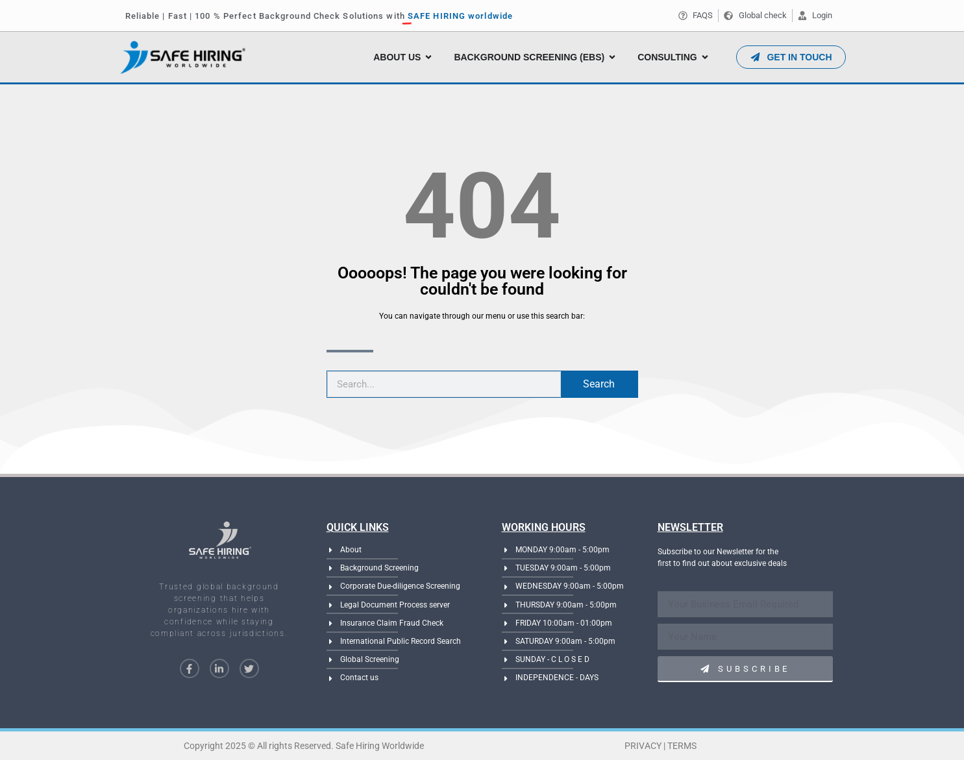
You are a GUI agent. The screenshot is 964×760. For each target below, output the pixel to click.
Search (599, 384)
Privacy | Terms (660, 746)
